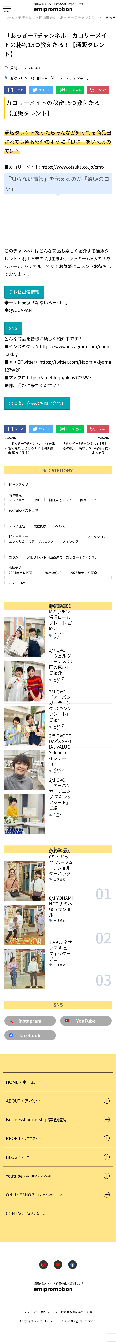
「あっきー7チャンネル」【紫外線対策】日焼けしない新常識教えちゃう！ (85, 448)
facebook (25, 1035)
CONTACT (26, 1213)
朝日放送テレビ (60, 500)
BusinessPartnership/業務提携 (36, 1119)
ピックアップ (18, 484)
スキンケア (71, 541)
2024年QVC (53, 572)
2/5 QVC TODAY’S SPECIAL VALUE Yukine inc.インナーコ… (61, 750)
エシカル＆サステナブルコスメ (31, 541)
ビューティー (18, 536)
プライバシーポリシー (38, 1312)
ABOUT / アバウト (24, 1101)
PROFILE (26, 1138)
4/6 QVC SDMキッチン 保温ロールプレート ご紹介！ (60, 617)
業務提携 (40, 526)
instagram (25, 1021)
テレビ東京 (17, 500)
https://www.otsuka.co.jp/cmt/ (72, 167)
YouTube (80, 1021)
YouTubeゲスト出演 (23, 510)
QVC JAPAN (20, 310)
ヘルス (60, 526)
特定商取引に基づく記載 (76, 1312)
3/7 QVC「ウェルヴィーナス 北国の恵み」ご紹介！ (60, 661)
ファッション (97, 536)
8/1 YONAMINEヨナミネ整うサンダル (61, 906)
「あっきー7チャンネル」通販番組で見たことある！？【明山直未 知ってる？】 (31, 448)
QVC (37, 500)
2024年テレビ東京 (22, 572)
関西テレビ (88, 500)
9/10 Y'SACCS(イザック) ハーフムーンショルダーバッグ (61, 862)
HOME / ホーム (20, 1082)
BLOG (18, 1157)
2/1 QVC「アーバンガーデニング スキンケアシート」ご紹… (60, 794)
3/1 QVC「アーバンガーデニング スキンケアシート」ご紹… (60, 705)
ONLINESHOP (35, 1194)
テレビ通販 (17, 526)
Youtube (29, 1176)
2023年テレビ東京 (83, 572)
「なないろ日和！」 (50, 302)
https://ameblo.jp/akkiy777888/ (59, 377)
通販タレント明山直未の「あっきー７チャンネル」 (50, 78)
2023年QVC (17, 583)
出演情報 (15, 567)
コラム (13, 557)
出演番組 (15, 495)
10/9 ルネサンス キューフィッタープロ (60, 950)
